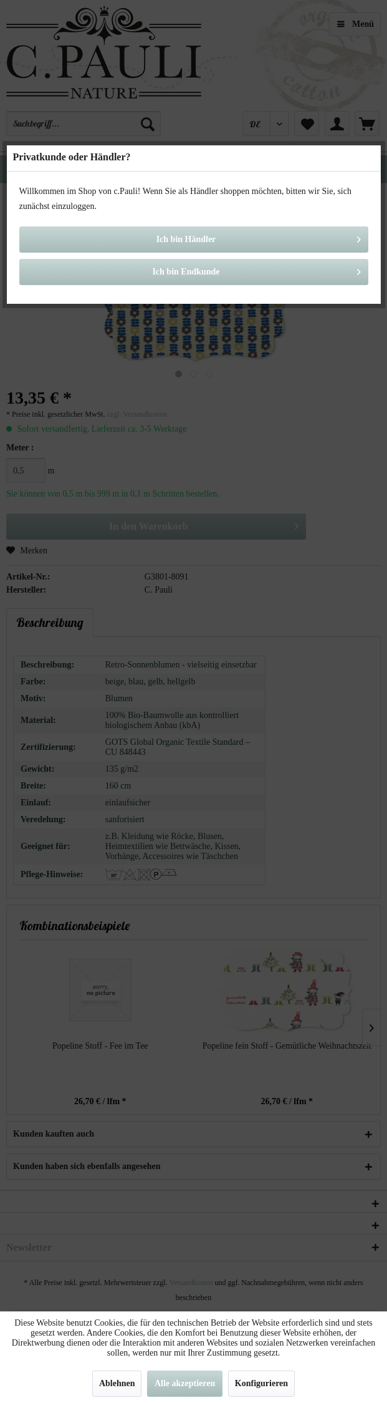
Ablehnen (117, 1383)
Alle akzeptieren (185, 1383)
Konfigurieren (261, 1383)
